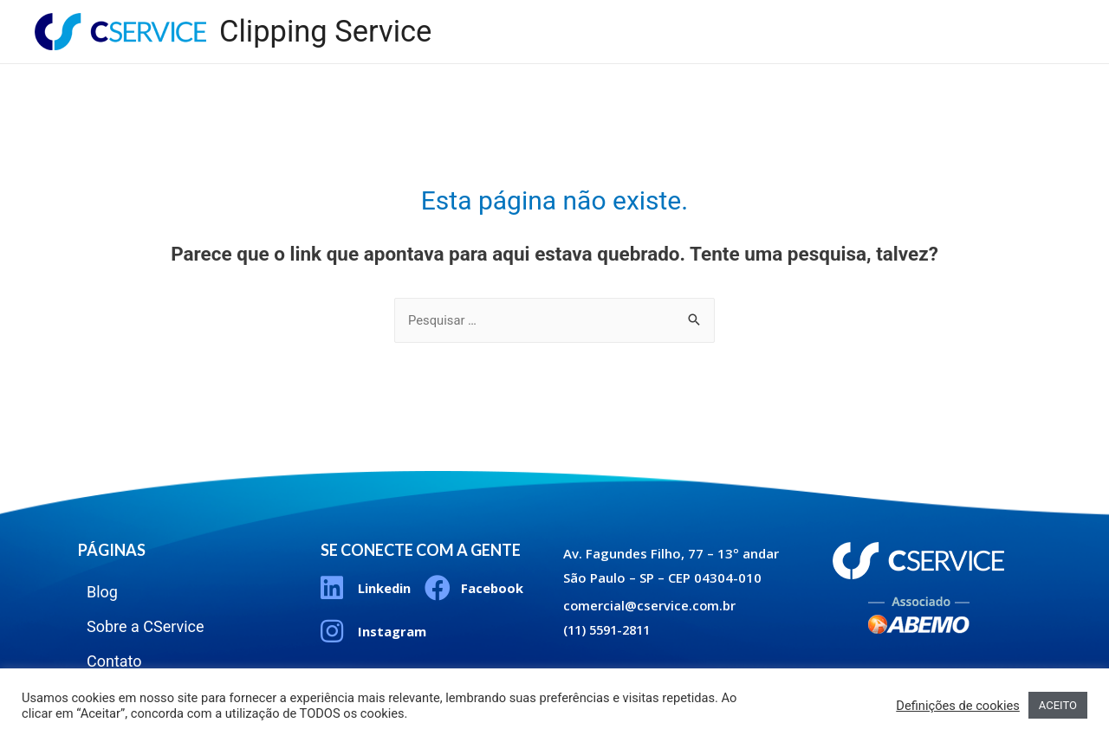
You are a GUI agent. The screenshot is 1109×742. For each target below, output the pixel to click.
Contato (1020, 17)
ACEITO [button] (1058, 705)
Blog (791, 17)
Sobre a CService (900, 17)
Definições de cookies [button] (958, 705)
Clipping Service (327, 31)
